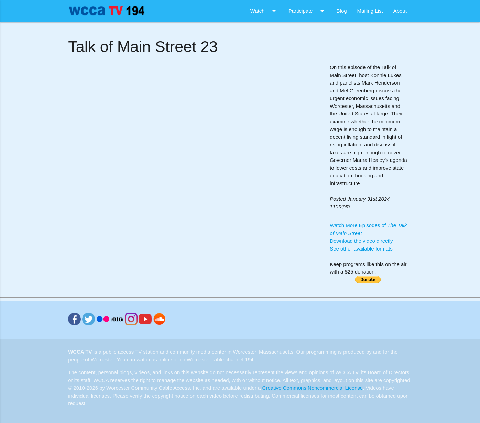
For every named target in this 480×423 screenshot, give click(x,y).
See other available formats (361, 249)
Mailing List (370, 11)
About (400, 11)
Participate (307, 11)
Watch (264, 11)
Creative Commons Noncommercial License (312, 388)
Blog (342, 11)
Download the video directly (361, 241)
